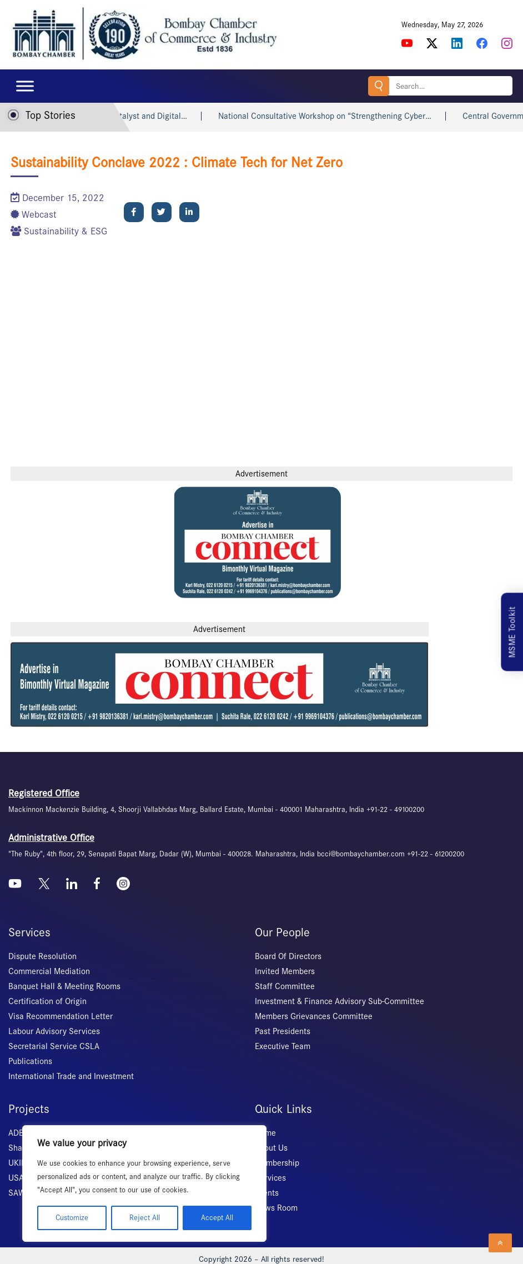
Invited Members (285, 971)
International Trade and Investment (71, 1076)
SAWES (21, 1193)
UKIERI (20, 1163)
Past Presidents (282, 1031)
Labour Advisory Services (54, 1031)
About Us (271, 1148)
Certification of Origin (47, 1001)
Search (379, 86)
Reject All (144, 1217)
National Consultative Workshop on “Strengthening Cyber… (343, 116)
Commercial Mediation (49, 971)
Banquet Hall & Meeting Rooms (64, 986)
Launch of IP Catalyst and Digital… (144, 116)
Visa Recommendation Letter (60, 1016)
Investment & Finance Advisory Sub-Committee (339, 1001)
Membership (277, 1163)
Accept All (217, 1217)
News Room (276, 1208)
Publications (30, 1061)
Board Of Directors (288, 956)
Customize (72, 1217)
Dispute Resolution (42, 956)
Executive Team (282, 1046)
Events (267, 1193)
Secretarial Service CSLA (53, 1046)
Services (270, 1178)
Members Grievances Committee (314, 1016)
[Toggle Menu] (25, 86)
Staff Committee (285, 986)
